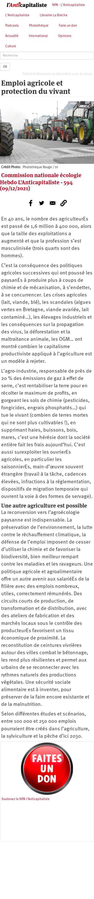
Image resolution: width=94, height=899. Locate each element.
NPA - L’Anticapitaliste (68, 5)
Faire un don (68, 26)
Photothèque (38, 26)
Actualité (12, 36)
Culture (10, 46)
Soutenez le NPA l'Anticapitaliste (25, 799)
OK (5, 66)
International (38, 36)
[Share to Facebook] (30, 203)
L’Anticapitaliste (17, 15)
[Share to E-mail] (52, 203)
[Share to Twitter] (41, 203)
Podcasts (12, 26)
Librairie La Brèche (53, 15)
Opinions (64, 36)
